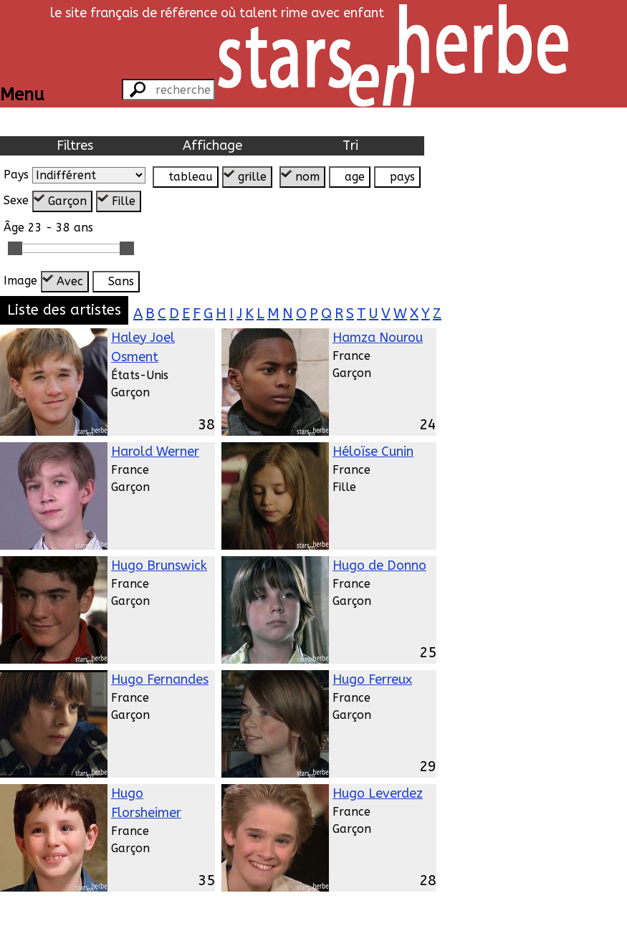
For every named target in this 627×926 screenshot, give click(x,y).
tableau (190, 176)
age (355, 176)
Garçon (67, 201)
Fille (123, 201)
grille (252, 176)
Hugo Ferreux (372, 679)
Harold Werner (155, 451)
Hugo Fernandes (160, 679)
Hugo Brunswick (159, 565)
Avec (70, 281)
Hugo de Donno (379, 565)
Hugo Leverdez (377, 793)
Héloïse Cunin (372, 451)
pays (402, 176)
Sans (121, 281)
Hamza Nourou (377, 337)
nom (307, 176)
